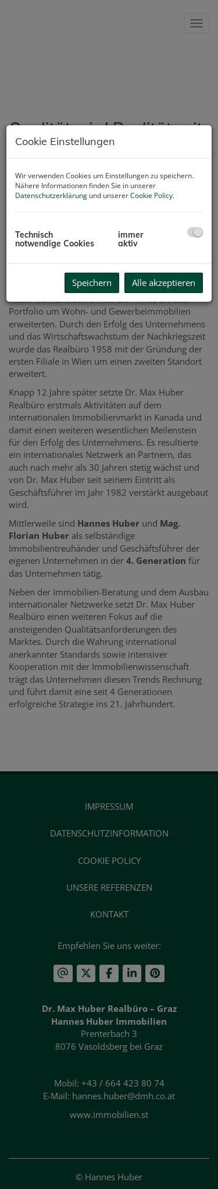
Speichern (92, 282)
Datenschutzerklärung (51, 195)
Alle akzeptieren (163, 282)
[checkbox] (195, 232)
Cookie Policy (151, 195)
